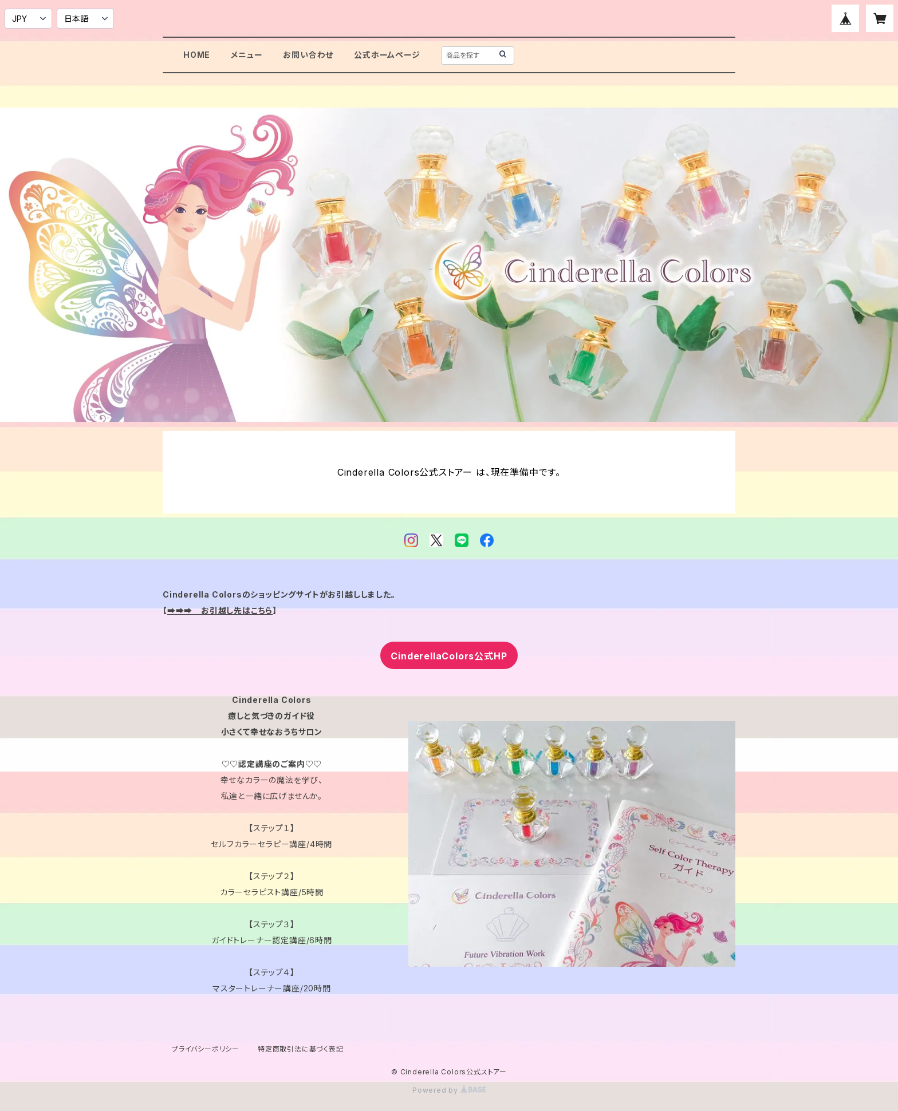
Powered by (449, 1090)
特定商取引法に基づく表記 (301, 1049)
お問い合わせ (308, 55)
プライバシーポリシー (205, 1049)
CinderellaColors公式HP (449, 656)
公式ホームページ (387, 55)
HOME (196, 55)
